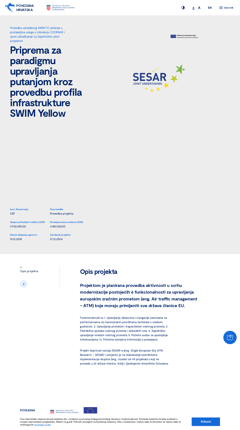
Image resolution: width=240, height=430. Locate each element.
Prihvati (206, 421)
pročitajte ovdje (42, 424)
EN (210, 7)
